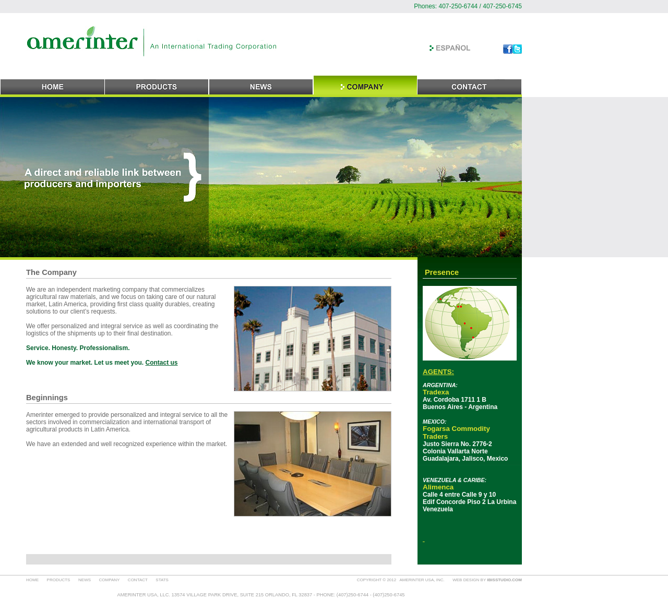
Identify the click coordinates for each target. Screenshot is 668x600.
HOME (32, 580)
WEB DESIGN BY (487, 580)
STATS (162, 580)
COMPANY (109, 580)
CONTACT (138, 580)
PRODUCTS (58, 580)
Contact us (162, 362)
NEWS (84, 580)
